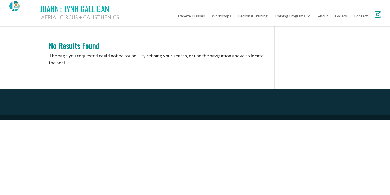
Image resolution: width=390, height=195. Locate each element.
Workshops (221, 16)
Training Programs (289, 16)
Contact (361, 16)
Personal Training (253, 16)
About (322, 16)
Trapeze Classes (191, 16)
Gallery (341, 16)
